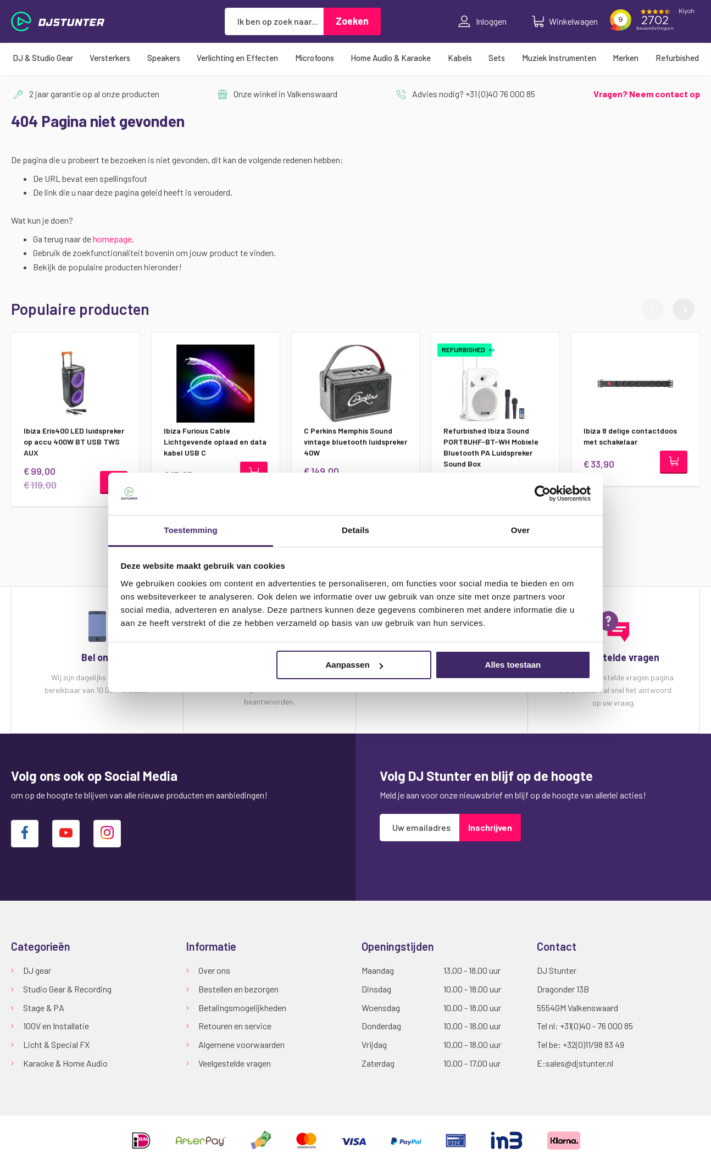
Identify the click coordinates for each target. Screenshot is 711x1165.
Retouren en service (234, 1025)
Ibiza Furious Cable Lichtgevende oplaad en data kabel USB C (215, 441)
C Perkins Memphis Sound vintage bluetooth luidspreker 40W (355, 441)
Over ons (214, 970)
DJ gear (37, 970)
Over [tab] (520, 530)
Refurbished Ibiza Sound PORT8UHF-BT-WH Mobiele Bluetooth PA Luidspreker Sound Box (490, 447)
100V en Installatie (56, 1025)
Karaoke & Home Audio (65, 1063)
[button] (684, 309)
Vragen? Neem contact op (646, 93)
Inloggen (482, 21)
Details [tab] (355, 530)
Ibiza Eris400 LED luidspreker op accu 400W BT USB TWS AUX (74, 441)
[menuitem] (42, 58)
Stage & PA (43, 1007)
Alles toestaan (513, 664)
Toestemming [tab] (191, 530)
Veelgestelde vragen (234, 1063)
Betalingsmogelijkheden (242, 1007)
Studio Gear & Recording (67, 989)
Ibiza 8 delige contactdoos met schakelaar (630, 436)
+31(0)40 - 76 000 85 (596, 1025)
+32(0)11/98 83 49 (593, 1044)
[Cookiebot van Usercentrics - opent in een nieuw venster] (543, 493)
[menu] (355, 58)
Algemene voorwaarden (241, 1044)
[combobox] (274, 21)
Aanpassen (354, 664)
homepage (112, 239)
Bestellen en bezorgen (238, 989)
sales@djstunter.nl (579, 1063)
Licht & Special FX (56, 1044)
